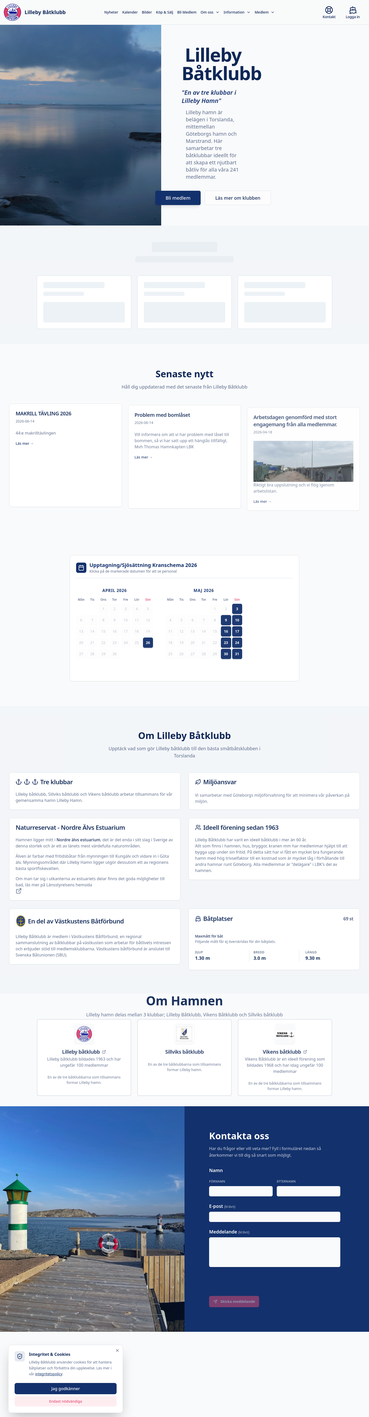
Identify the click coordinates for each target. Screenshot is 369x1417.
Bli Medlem (187, 12)
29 (103, 665)
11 (137, 631)
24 (126, 654)
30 (114, 665)
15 (103, 643)
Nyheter (111, 12)
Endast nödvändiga (52, 1401)
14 (92, 643)
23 (114, 654)
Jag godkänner (52, 1388)
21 (92, 654)
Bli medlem (178, 203)
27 (81, 665)
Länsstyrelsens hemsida (54, 900)
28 (92, 665)
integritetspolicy (35, 1373)
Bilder (147, 12)
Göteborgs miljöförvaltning (259, 819)
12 (148, 631)
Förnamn (217, 1181)
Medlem (265, 12)
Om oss (210, 12)
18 (137, 643)
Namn (216, 1170)
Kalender (130, 12)
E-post (222, 1206)
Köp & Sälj (164, 12)
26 (148, 654)
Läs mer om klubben (237, 203)
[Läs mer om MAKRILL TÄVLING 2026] (65, 467)
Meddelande (229, 1232)
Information (237, 12)
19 (148, 643)
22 (103, 654)
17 (126, 643)
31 (237, 665)
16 (114, 643)
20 (81, 654)
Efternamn (286, 1181)
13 (81, 643)
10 (126, 631)
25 (137, 654)
